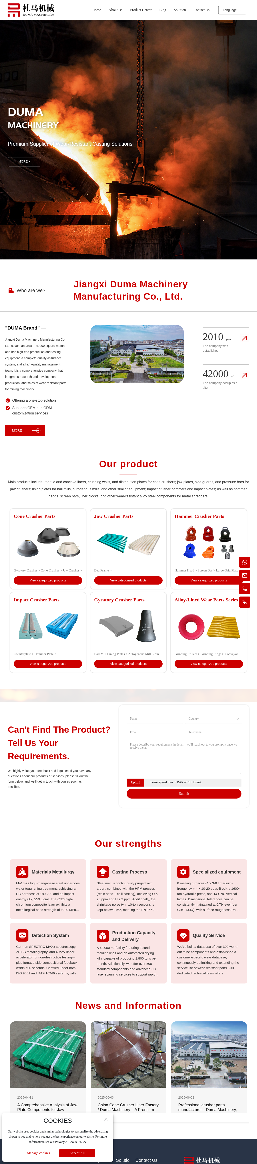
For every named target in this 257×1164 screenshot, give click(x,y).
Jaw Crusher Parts (113, 516)
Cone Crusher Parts (35, 516)
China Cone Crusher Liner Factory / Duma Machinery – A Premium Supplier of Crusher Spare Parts (128, 1110)
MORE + (24, 161)
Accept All (77, 1153)
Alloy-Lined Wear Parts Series (206, 600)
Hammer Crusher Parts (199, 516)
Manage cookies (38, 1153)
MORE (26, 430)
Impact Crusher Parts (37, 600)
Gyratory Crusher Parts (119, 600)
